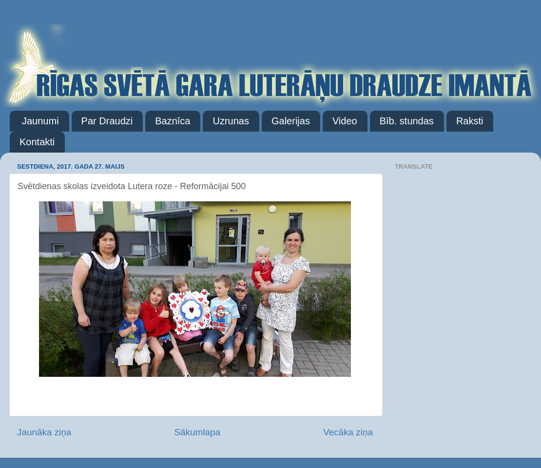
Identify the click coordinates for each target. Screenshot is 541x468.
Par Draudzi (107, 121)
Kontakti (37, 141)
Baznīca (172, 121)
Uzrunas (231, 121)
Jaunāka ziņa (44, 432)
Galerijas (290, 121)
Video (344, 121)
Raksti (469, 121)
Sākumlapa (197, 432)
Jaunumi (40, 121)
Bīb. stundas (407, 121)
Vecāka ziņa (348, 432)
